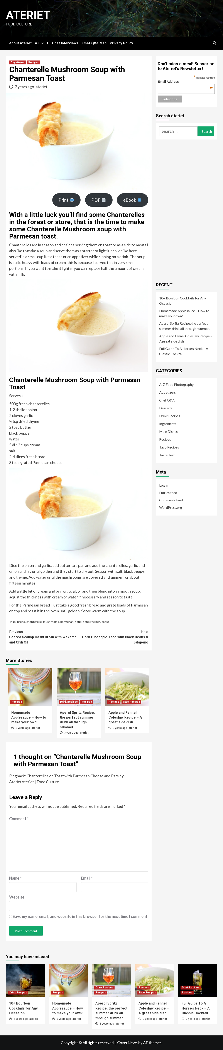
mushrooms (51, 621)
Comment (19, 818)
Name (15, 878)
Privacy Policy (121, 43)
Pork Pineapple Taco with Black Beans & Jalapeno (114, 636)
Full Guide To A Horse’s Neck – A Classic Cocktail (183, 351)
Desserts (165, 408)
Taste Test (167, 455)
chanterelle (34, 621)
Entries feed (168, 493)
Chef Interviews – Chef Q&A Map (79, 43)
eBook (132, 200)
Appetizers (17, 62)
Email (87, 878)
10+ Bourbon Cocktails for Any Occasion (182, 300)
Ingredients (167, 424)
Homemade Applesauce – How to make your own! (28, 717)
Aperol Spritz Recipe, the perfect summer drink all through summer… (185, 326)
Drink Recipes (69, 701)
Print (66, 200)
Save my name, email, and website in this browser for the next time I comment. (80, 916)
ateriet (41, 86)
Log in (163, 485)
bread (21, 621)
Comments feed (171, 500)
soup (78, 621)
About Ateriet (20, 43)
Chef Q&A (167, 400)
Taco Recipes (131, 701)
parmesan (67, 621)
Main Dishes (168, 431)
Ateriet (28, 15)
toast (105, 621)
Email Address (185, 81)
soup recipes (91, 621)
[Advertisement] (188, 209)
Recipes (33, 62)
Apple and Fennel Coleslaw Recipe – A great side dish (125, 717)
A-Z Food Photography (176, 384)
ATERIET (42, 43)
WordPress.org (170, 507)
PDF (98, 200)
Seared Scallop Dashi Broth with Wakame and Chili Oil (44, 636)
